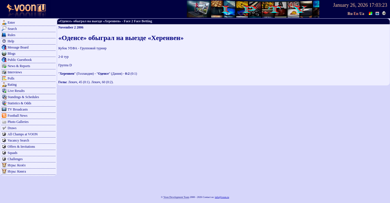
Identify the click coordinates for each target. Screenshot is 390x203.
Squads (12, 153)
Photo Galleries (18, 122)
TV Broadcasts (18, 109)
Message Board (18, 47)
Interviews (15, 72)
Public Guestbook (20, 60)
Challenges (15, 159)
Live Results (16, 91)
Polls (11, 78)
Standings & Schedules (23, 97)
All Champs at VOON (23, 134)
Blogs (11, 54)
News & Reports (19, 66)
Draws (12, 128)
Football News (17, 116)
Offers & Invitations (21, 147)
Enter (11, 23)
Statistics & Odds (19, 103)
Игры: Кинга (17, 171)
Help (11, 41)
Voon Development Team (176, 197)
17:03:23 (378, 5)
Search (12, 29)
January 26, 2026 (350, 5)
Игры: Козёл (16, 165)
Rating (12, 85)
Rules (11, 35)
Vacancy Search (18, 140)
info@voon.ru (222, 197)
